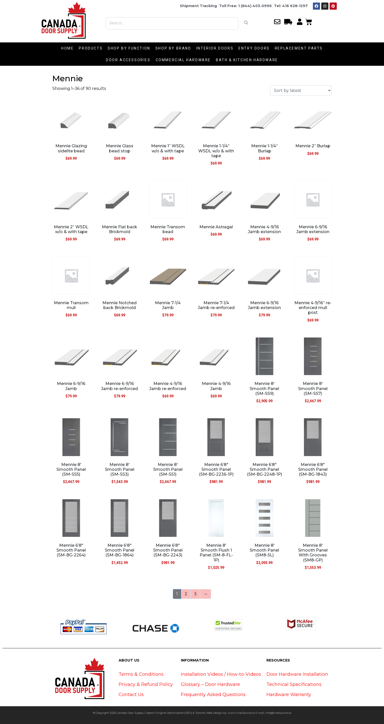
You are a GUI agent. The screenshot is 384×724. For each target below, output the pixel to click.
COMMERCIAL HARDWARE (183, 60)
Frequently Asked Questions (213, 694)
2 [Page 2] (186, 593)
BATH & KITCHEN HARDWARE (247, 60)
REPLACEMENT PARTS (299, 48)
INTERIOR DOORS (214, 48)
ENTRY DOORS (254, 48)
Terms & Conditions (141, 674)
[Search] (246, 23)
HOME (67, 48)
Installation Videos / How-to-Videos (221, 674)
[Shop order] (301, 90)
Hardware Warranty (288, 694)
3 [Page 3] (195, 593)
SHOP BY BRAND (173, 48)
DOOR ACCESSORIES (128, 60)
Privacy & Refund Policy (146, 684)
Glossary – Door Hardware (210, 684)
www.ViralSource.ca (241, 713)
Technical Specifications (294, 684)
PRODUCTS (91, 48)
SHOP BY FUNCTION (129, 48)
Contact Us (131, 694)
